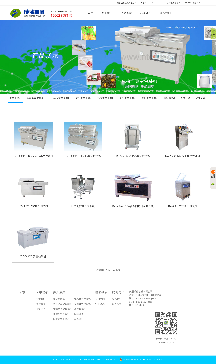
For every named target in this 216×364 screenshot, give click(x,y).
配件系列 (78, 320)
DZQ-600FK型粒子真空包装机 (182, 155)
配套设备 (78, 315)
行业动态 (100, 304)
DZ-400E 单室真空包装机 (182, 206)
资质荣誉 (40, 304)
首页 (22, 293)
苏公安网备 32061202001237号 (135, 359)
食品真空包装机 (82, 299)
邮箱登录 (158, 359)
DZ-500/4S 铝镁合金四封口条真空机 (133, 206)
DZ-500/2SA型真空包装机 (33, 206)
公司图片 (40, 310)
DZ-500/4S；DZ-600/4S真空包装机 (33, 155)
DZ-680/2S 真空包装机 (33, 256)
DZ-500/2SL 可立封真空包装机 (83, 155)
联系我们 (118, 293)
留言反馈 (117, 304)
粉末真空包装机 (61, 320)
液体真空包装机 (61, 315)
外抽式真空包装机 (62, 310)
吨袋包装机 (80, 310)
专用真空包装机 (82, 304)
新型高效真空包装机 (83, 206)
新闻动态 (101, 293)
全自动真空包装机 (62, 304)
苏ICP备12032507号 (106, 359)
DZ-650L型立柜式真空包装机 (133, 155)
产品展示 (59, 293)
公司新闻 (100, 299)
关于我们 (42, 293)
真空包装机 (59, 299)
